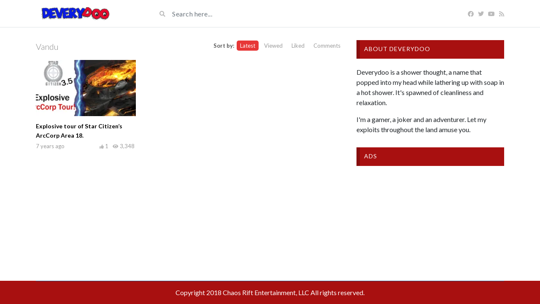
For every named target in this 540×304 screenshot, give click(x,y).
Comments (326, 45)
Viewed (273, 45)
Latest (247, 45)
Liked (298, 45)
